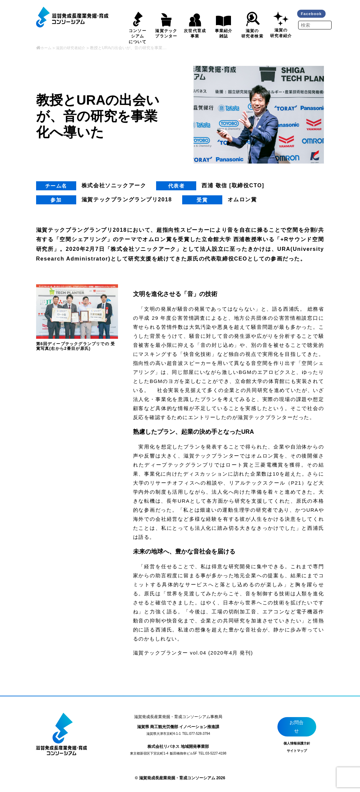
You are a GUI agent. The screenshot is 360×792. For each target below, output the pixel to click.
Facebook (313, 14)
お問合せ (297, 727)
